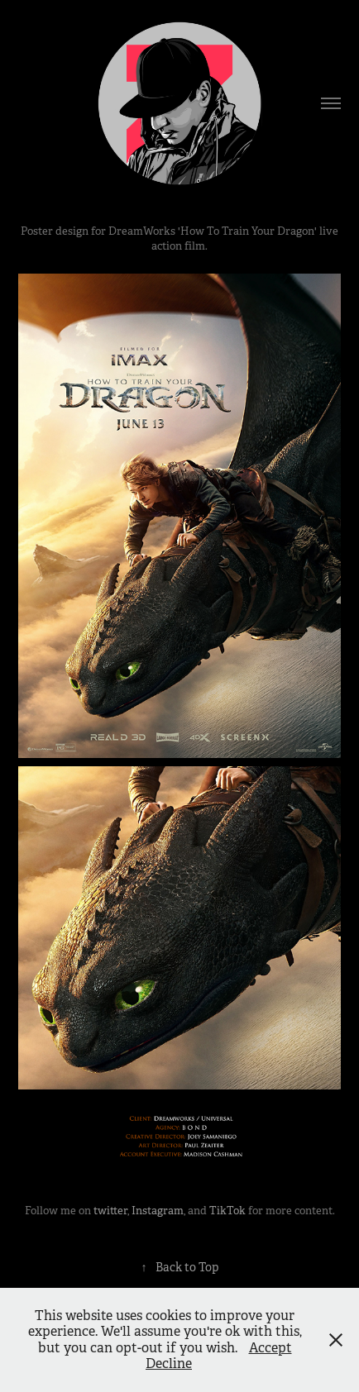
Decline (169, 1363)
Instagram (158, 1211)
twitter (110, 1211)
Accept (270, 1347)
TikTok (227, 1211)
